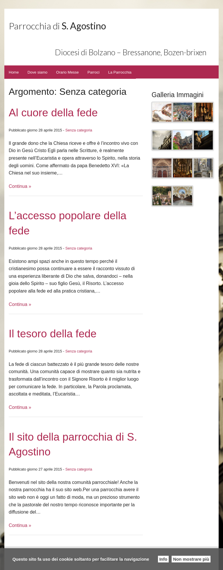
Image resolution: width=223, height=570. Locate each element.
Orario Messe (67, 72)
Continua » (20, 186)
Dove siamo (38, 72)
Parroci (93, 72)
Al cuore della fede (53, 113)
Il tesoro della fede (52, 334)
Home (14, 72)
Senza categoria (78, 130)
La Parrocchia (120, 72)
